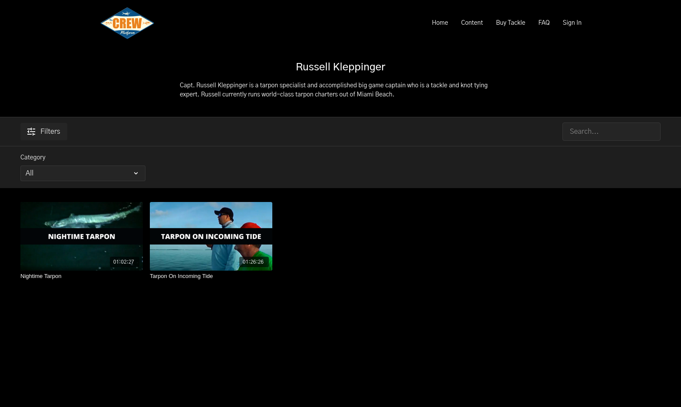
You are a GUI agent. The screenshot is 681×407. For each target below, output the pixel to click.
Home (440, 23)
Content (472, 23)
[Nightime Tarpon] (81, 276)
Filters (43, 132)
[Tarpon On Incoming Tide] (211, 276)
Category (33, 158)
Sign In (572, 23)
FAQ (543, 23)
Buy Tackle (511, 23)
